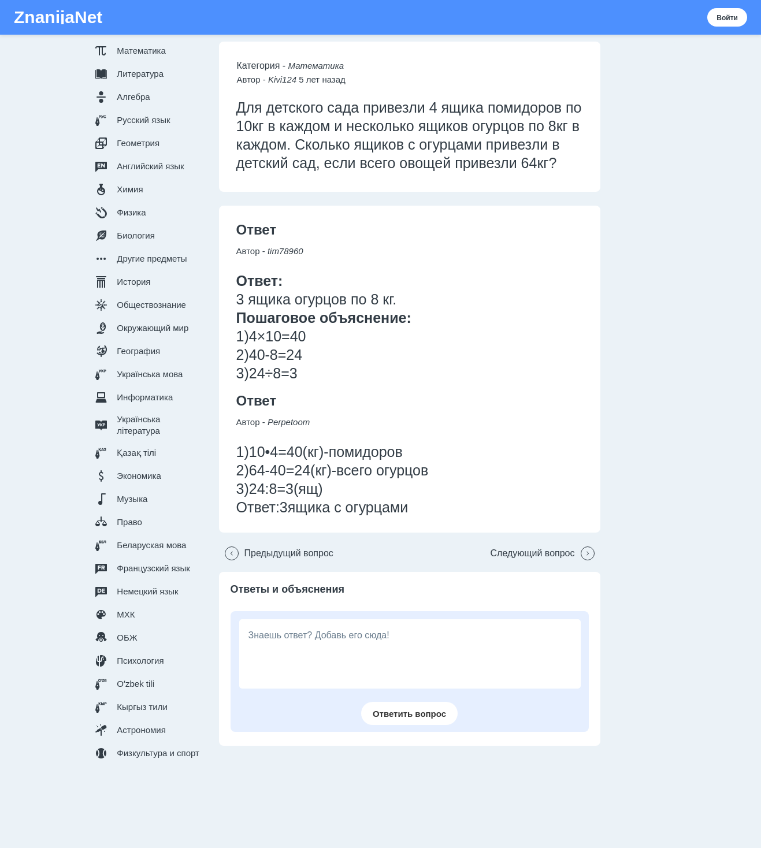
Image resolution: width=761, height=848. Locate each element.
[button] (149, 51)
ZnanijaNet (58, 17)
